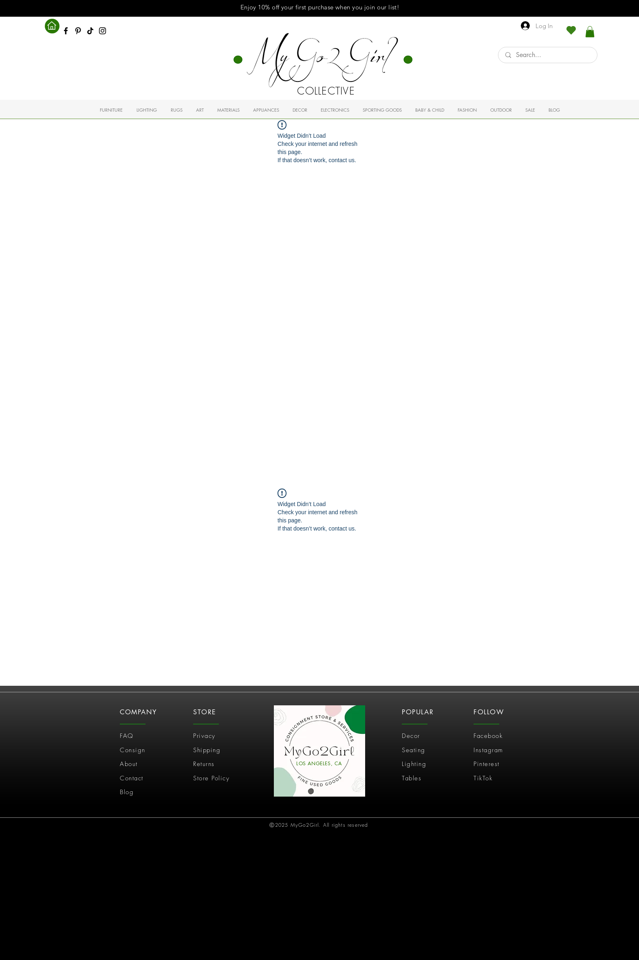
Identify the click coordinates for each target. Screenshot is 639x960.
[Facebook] (66, 30)
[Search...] (548, 55)
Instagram (488, 750)
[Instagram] (102, 30)
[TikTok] (90, 30)
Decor (411, 736)
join (369, 7)
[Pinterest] (78, 30)
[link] (590, 31)
